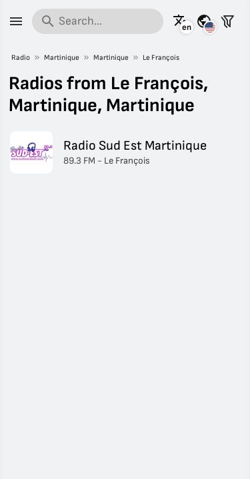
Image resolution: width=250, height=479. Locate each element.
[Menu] (16, 21)
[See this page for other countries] (204, 21)
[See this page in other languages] (181, 21)
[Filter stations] (227, 21)
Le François (161, 57)
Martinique (61, 57)
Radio (20, 57)
